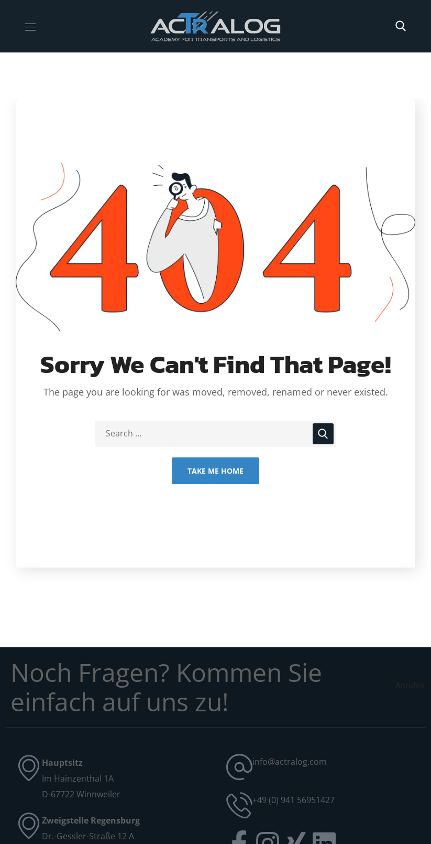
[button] (400, 26)
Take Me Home (215, 471)
